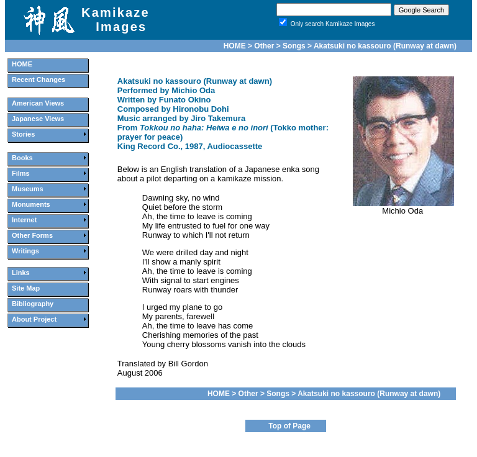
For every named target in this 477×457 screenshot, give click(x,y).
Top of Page (289, 426)
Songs (294, 46)
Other (264, 46)
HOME (235, 46)
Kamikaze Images (115, 20)
